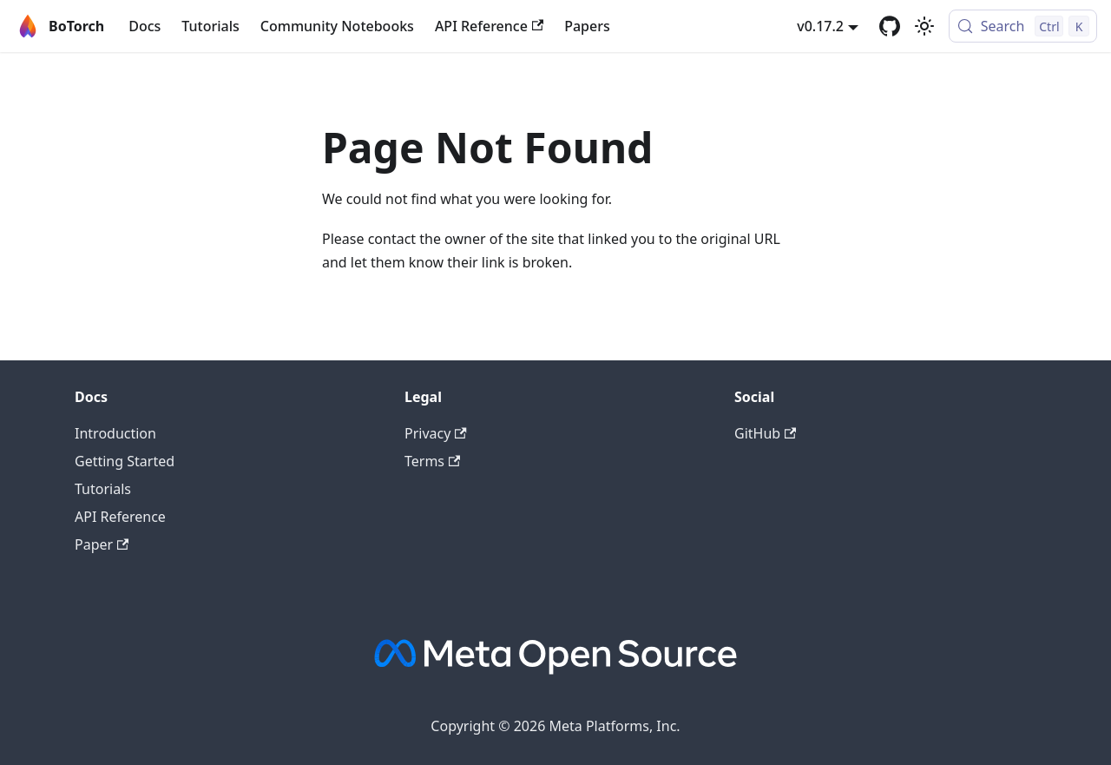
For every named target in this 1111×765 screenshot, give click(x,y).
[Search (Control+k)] (1023, 26)
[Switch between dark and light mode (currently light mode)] (924, 26)
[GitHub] (889, 26)
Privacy (435, 433)
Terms (432, 461)
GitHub (765, 433)
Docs (144, 26)
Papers (587, 26)
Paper (101, 544)
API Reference (489, 26)
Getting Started (124, 461)
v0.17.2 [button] (820, 26)
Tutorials (210, 26)
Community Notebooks (337, 26)
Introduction (115, 433)
